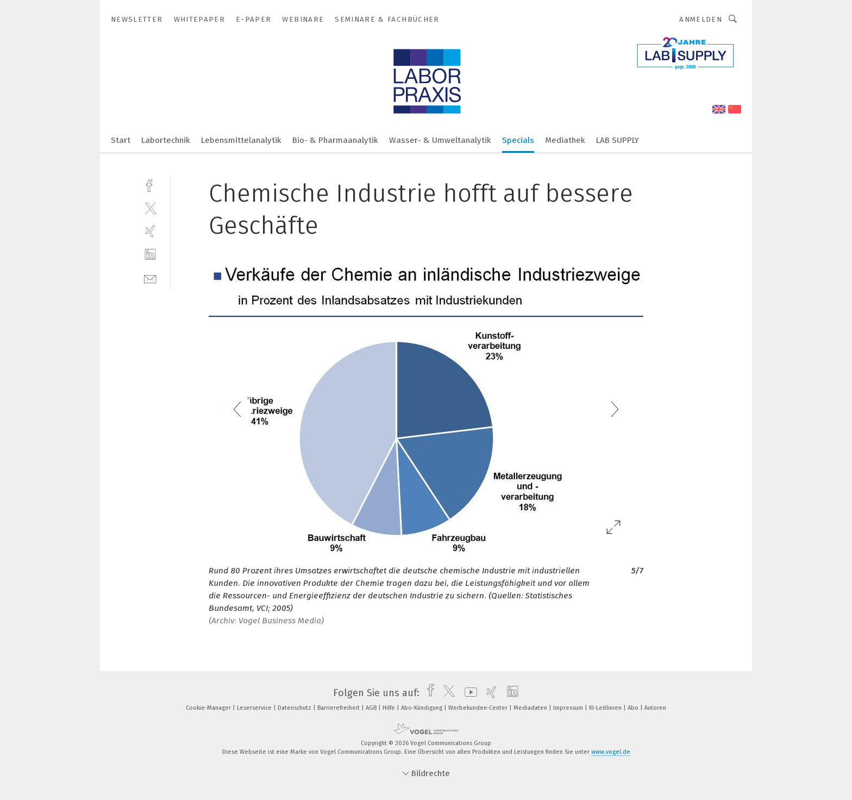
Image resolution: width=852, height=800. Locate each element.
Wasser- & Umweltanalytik (440, 140)
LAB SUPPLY (617, 140)
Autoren (655, 707)
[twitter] (150, 208)
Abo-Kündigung (422, 707)
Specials (518, 140)
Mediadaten (531, 707)
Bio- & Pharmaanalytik (335, 140)
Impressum (569, 707)
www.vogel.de (610, 751)
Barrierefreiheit (339, 707)
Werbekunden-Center (478, 707)
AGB (372, 707)
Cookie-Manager (209, 707)
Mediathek (565, 140)
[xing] (150, 231)
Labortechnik (165, 140)
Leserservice (255, 707)
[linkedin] (150, 254)
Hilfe (390, 707)
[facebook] (150, 184)
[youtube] (468, 693)
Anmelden (700, 19)
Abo (634, 707)
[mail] (150, 278)
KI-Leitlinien (606, 707)
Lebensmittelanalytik (241, 140)
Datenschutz (295, 707)
